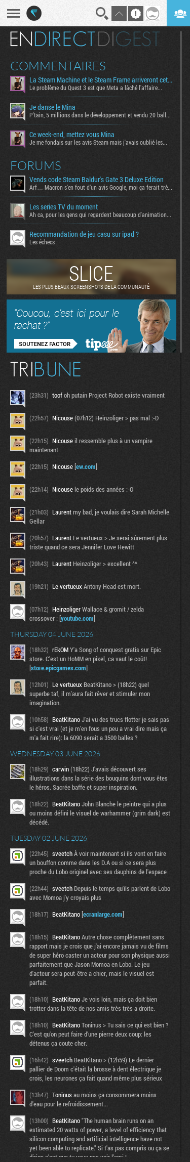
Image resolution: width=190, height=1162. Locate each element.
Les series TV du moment (63, 207)
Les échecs (42, 241)
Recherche (102, 13)
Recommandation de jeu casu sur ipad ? (84, 234)
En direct (52, 39)
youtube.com (77, 618)
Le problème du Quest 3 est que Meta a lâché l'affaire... (95, 87)
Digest (129, 39)
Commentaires (58, 65)
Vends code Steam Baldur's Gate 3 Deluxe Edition (96, 180)
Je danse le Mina (52, 107)
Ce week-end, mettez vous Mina (72, 135)
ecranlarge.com (103, 914)
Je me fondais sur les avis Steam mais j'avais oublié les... (98, 142)
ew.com (86, 466)
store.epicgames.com (58, 667)
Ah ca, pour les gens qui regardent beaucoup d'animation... (100, 214)
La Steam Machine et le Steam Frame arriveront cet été (100, 80)
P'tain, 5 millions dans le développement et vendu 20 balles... (100, 114)
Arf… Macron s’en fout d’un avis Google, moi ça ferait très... (100, 187)
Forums (35, 165)
